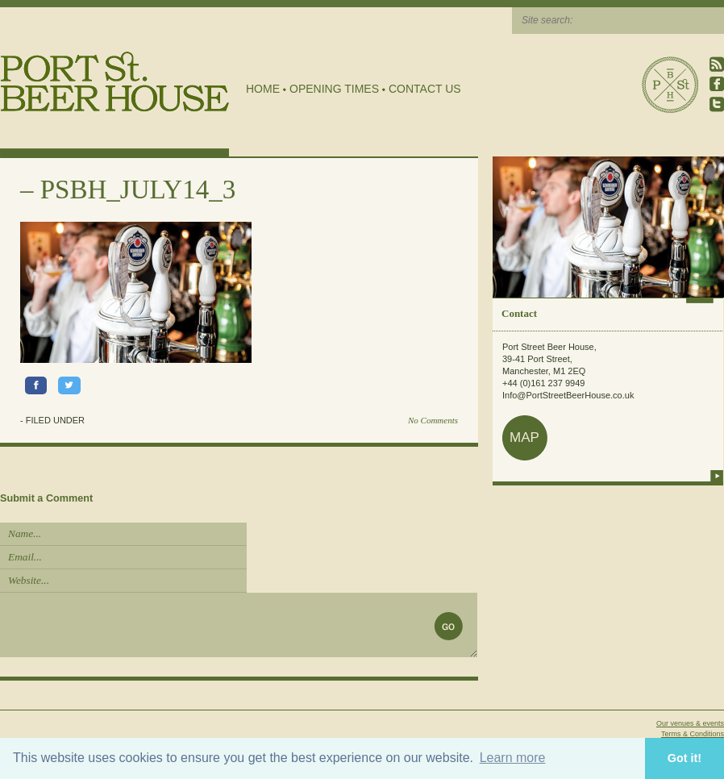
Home (263, 88)
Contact (519, 313)
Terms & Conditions (692, 734)
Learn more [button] (513, 757)
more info (716, 475)
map (524, 437)
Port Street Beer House (670, 84)
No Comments (433, 420)
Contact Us (425, 88)
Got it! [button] (684, 758)
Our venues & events (690, 723)
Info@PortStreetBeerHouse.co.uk (568, 395)
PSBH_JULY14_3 (137, 189)
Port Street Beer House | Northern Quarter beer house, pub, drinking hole (115, 82)
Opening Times (334, 88)
